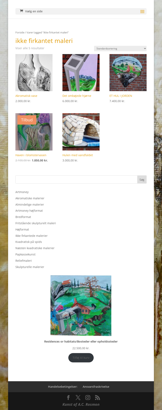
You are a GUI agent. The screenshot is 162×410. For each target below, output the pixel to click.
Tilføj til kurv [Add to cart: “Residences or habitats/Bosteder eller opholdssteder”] (81, 358)
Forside (19, 32)
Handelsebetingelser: (62, 387)
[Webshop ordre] (120, 48)
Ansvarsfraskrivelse (96, 387)
